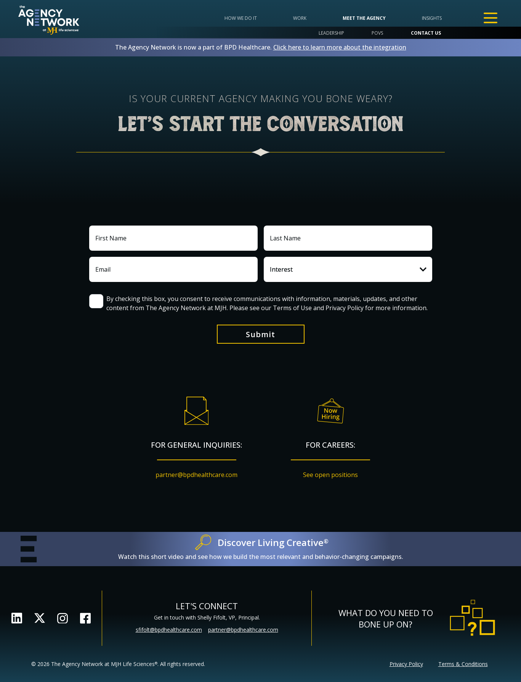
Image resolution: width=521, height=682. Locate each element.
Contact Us (426, 33)
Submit (260, 334)
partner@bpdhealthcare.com (196, 475)
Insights (432, 18)
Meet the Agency (364, 18)
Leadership (331, 33)
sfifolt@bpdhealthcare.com (169, 629)
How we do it (240, 18)
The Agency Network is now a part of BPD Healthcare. (260, 47)
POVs (377, 33)
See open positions (330, 475)
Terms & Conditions (463, 664)
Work (299, 18)
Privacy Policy (406, 664)
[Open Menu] (490, 18)
